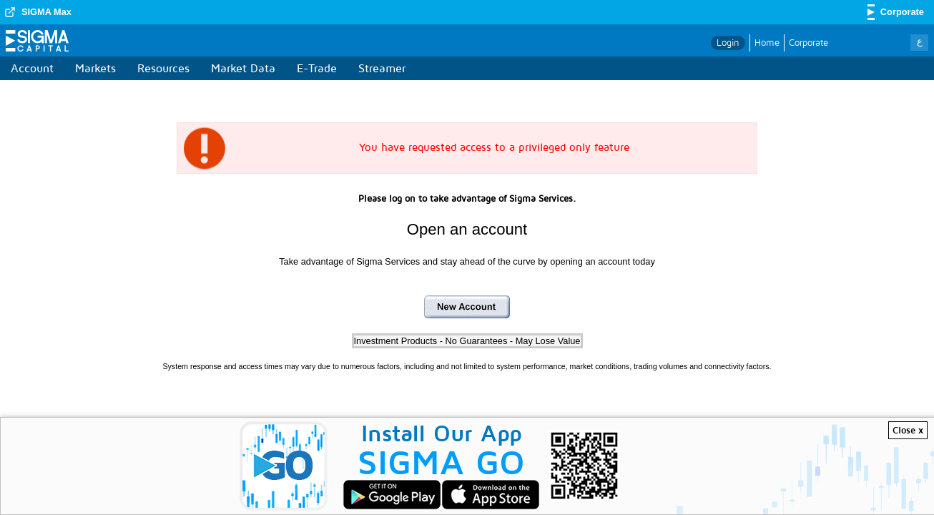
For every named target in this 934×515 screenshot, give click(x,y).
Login (728, 42)
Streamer (381, 68)
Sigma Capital (37, 43)
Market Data (243, 68)
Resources (163, 68)
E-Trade (317, 68)
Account (32, 68)
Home (767, 42)
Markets (95, 68)
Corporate (808, 42)
